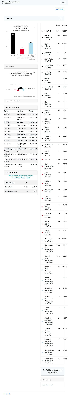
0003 (51, 385)
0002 (47, 385)
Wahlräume (59, 9)
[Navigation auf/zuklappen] (63, 2)
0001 (44, 385)
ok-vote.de (7, 394)
